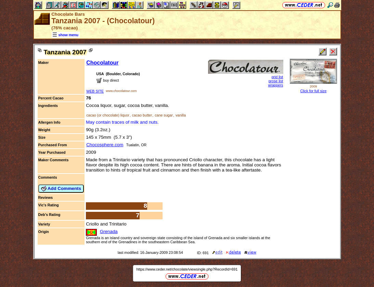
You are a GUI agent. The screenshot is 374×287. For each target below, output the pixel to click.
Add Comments (61, 188)
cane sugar (164, 115)
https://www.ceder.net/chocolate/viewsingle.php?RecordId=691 (187, 269)
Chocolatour (102, 63)
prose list (276, 81)
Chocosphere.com (104, 144)
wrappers (275, 85)
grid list (277, 77)
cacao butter (142, 115)
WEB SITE (95, 91)
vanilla (181, 115)
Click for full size (313, 91)
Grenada (109, 231)
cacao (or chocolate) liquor (107, 115)
